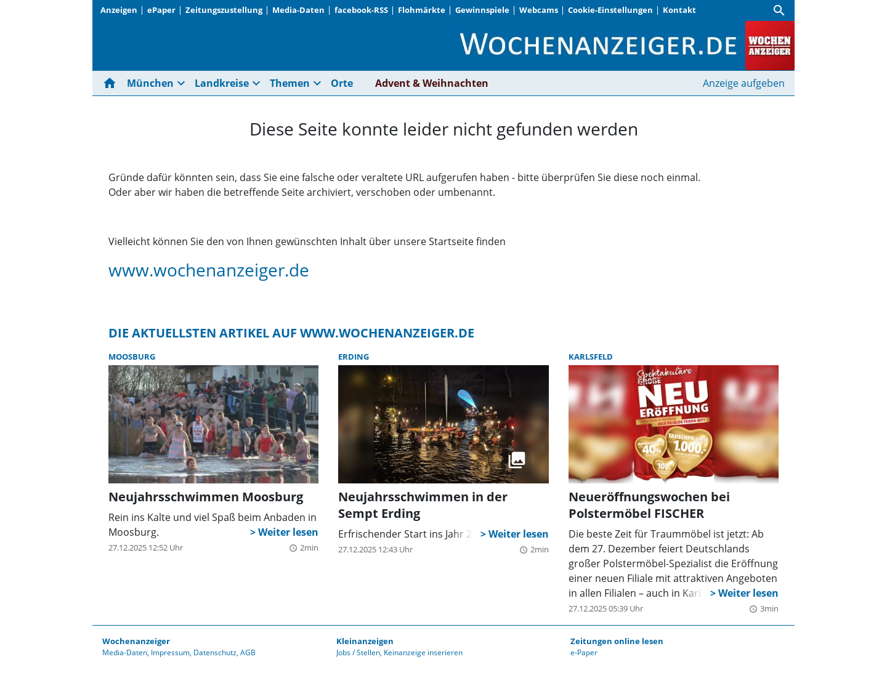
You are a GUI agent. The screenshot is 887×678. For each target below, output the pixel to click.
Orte (342, 83)
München (150, 83)
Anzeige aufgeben (744, 83)
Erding (353, 356)
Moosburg (131, 356)
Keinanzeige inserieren (423, 652)
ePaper (161, 9)
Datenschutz (215, 652)
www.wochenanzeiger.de (208, 269)
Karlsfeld (591, 356)
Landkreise (222, 83)
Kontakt (679, 9)
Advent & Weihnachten (431, 83)
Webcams (538, 9)
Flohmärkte (421, 9)
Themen (290, 83)
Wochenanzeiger (136, 641)
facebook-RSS (361, 9)
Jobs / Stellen (358, 652)
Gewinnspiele (482, 9)
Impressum (170, 652)
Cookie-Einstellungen (610, 9)
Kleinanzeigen (365, 641)
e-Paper (583, 652)
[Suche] (779, 10)
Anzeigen (118, 9)
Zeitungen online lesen (616, 641)
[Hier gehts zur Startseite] (112, 83)
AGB (248, 652)
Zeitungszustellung (223, 9)
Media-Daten (298, 9)
